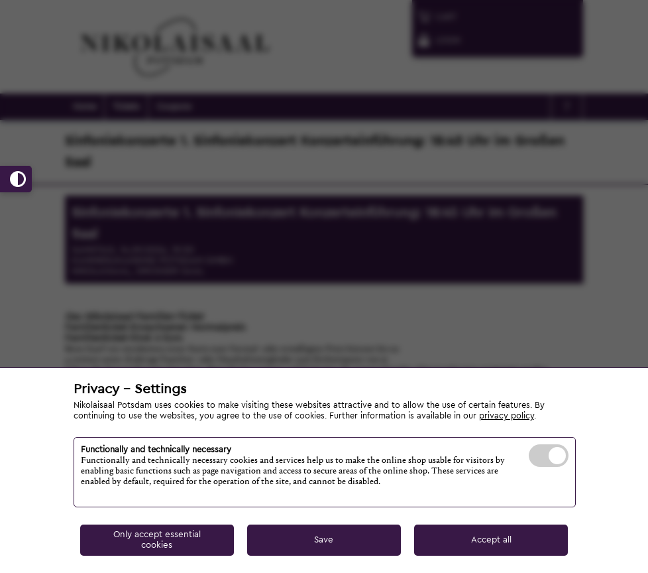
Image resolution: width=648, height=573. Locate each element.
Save (323, 539)
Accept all (491, 539)
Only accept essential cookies (157, 539)
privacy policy (506, 416)
